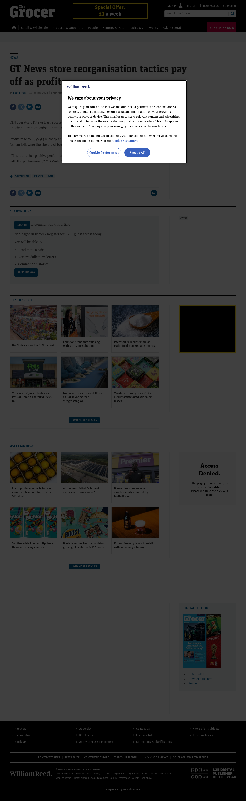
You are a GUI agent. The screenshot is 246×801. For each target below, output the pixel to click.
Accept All (137, 152)
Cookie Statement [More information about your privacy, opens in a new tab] (125, 140)
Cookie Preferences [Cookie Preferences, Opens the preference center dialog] (104, 152)
